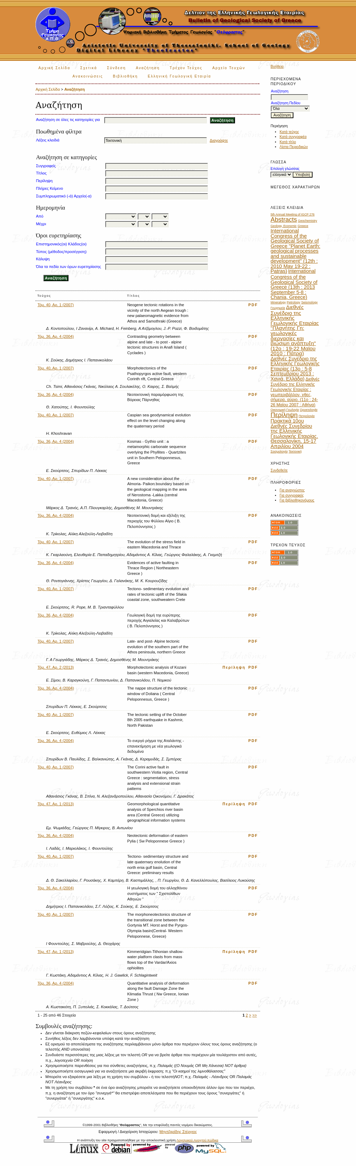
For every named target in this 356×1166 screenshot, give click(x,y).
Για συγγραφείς (292, 495)
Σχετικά (88, 68)
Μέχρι (41, 224)
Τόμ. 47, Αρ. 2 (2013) (56, 667)
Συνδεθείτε (279, 470)
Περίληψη (44, 181)
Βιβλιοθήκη (125, 76)
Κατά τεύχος (289, 132)
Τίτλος (41, 173)
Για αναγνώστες (292, 490)
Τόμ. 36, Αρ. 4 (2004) (56, 336)
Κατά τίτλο (288, 142)
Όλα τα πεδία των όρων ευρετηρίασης (68, 266)
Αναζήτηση (148, 68)
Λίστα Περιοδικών (294, 147)
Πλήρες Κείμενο (49, 188)
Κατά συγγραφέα (293, 137)
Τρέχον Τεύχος (186, 68)
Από (39, 216)
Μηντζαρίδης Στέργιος (178, 1132)
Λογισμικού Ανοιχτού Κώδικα (197, 1140)
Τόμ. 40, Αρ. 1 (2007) (56, 305)
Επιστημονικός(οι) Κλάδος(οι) (61, 244)
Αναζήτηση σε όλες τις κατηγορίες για (68, 119)
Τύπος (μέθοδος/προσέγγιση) (61, 252)
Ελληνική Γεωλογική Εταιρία (179, 76)
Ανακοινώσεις (87, 76)
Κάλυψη (42, 259)
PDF (253, 305)
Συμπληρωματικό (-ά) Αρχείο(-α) (63, 196)
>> (254, 1015)
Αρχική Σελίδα (54, 68)
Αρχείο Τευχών (228, 68)
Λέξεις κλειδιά (47, 140)
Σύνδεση (116, 68)
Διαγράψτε (219, 140)
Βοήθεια (276, 66)
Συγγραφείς (46, 166)
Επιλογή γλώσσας (284, 169)
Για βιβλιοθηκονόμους (297, 500)
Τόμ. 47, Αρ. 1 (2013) (56, 804)
